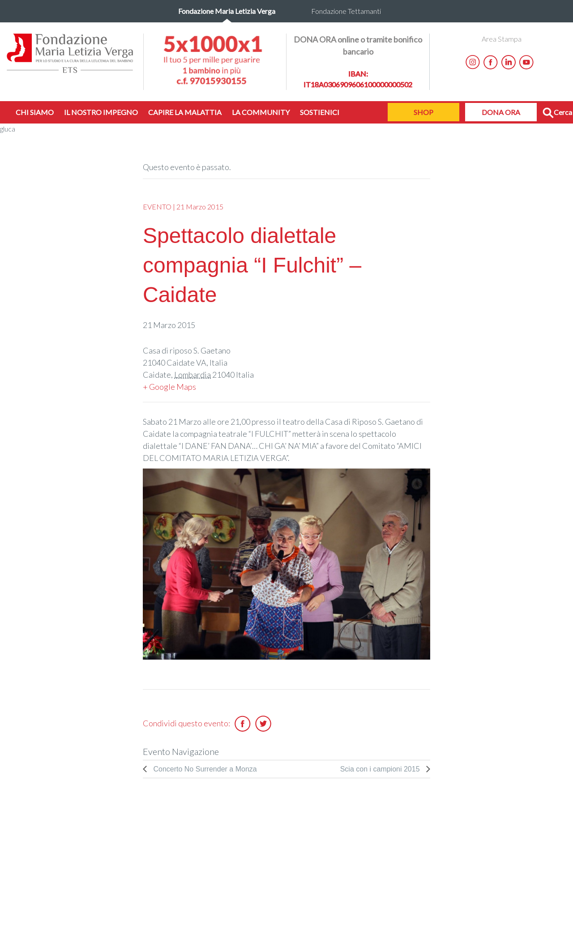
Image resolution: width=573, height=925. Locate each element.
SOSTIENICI (319, 112)
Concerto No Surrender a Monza (204, 769)
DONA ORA (501, 112)
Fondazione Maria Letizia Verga (226, 11)
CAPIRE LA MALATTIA (185, 112)
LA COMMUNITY (261, 112)
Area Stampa (502, 38)
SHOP (423, 112)
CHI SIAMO (35, 112)
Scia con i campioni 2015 (381, 769)
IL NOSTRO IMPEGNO (101, 112)
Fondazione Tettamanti (346, 11)
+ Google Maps (169, 387)
